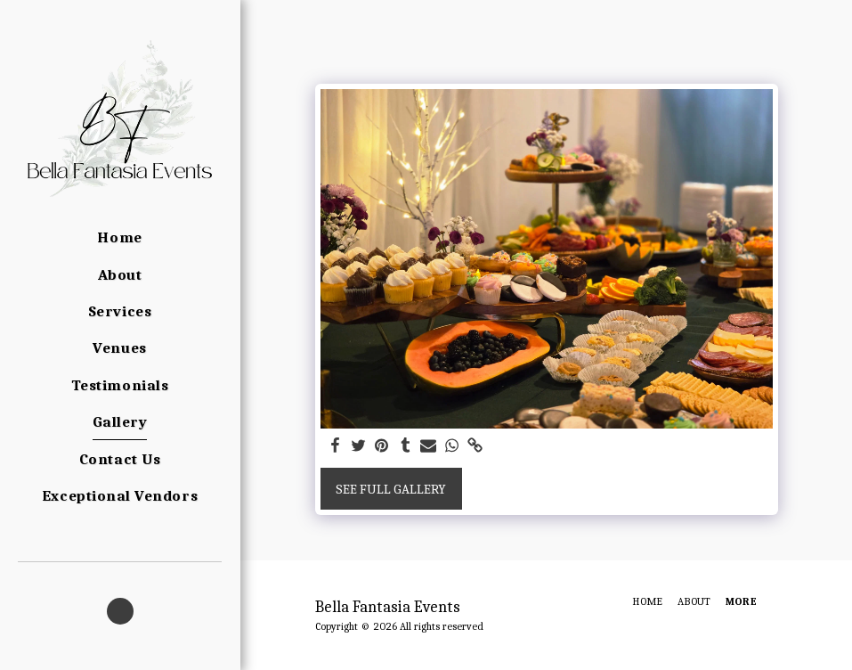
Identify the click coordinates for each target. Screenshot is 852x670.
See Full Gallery (391, 489)
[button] (120, 611)
